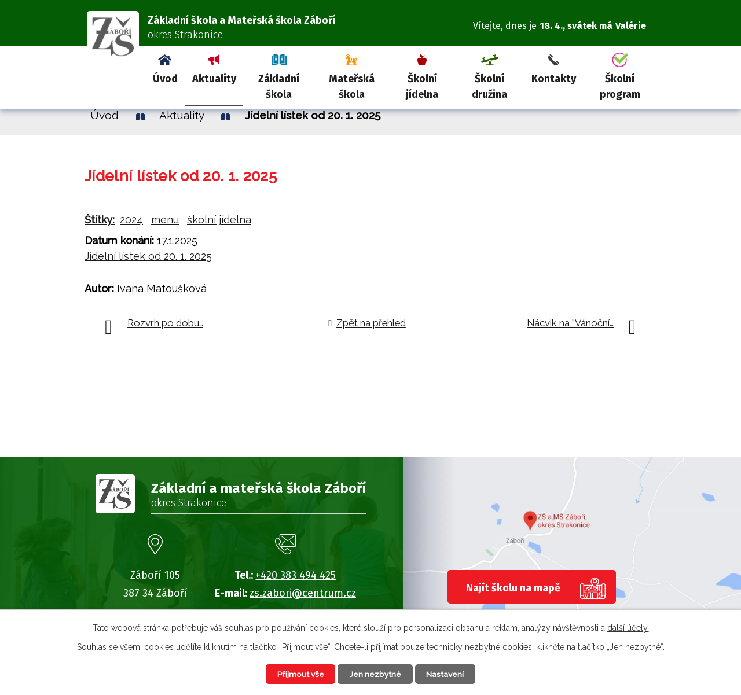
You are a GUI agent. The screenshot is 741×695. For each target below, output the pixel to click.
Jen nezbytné (375, 673)
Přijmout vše (297, 673)
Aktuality (214, 78)
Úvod (165, 78)
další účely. (628, 627)
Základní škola (278, 86)
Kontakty (553, 78)
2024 (131, 220)
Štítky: (100, 220)
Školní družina (489, 86)
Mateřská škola (352, 86)
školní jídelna (219, 220)
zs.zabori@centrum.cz (303, 593)
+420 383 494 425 (295, 575)
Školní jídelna (422, 86)
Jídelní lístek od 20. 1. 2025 (148, 256)
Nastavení (448, 673)
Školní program (620, 86)
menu (165, 220)
